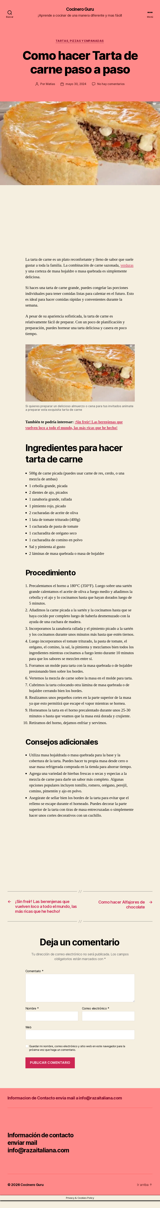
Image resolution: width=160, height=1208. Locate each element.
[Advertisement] (54, 229)
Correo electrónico (95, 1016)
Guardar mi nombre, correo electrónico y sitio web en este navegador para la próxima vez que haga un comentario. (77, 1055)
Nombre (32, 1016)
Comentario (34, 979)
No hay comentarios (111, 85)
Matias (49, 85)
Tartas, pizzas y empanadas (80, 41)
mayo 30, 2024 (76, 85)
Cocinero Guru (80, 9)
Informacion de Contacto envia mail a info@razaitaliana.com (70, 1105)
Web (28, 1035)
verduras (127, 265)
